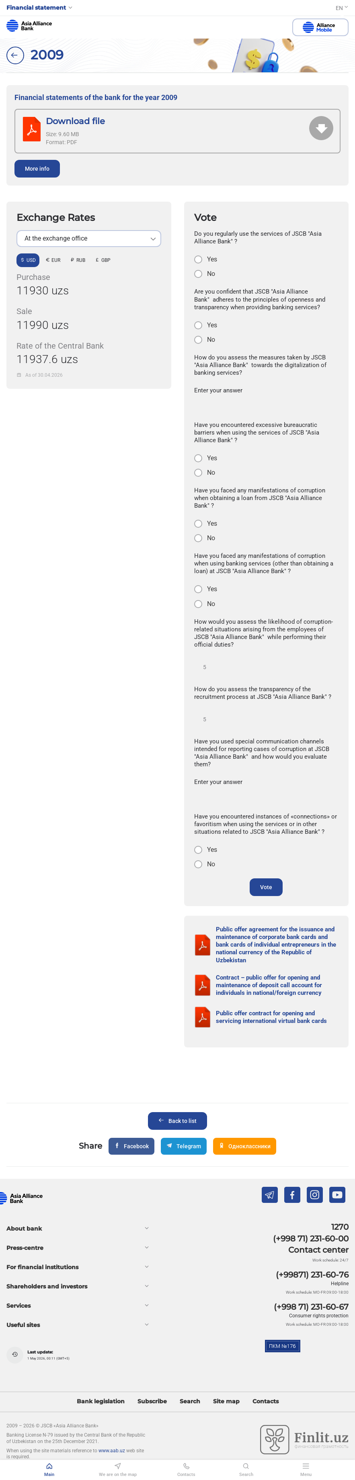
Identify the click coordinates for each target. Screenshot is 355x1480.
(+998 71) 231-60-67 (311, 1307)
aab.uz (29, 26)
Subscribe (152, 1401)
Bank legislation (101, 1401)
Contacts (265, 1401)
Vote (266, 887)
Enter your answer (218, 390)
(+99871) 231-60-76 (312, 1275)
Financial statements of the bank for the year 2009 (95, 97)
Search (190, 1401)
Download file (75, 121)
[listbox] (88, 238)
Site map (226, 1401)
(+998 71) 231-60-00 (311, 1238)
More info (37, 168)
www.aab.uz (111, 1450)
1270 (340, 1227)
